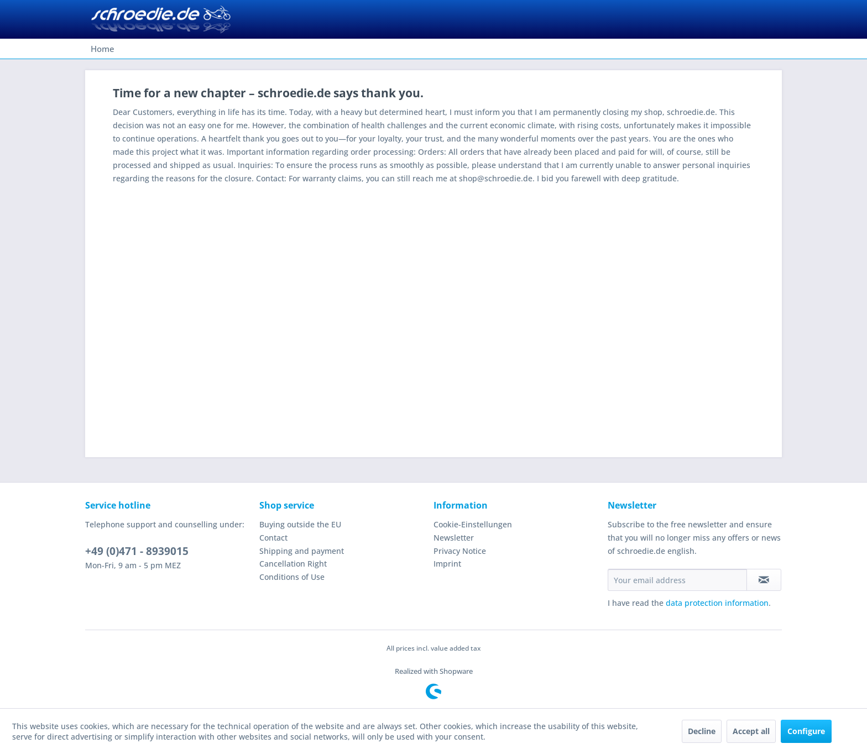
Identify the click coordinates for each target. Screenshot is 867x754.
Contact (273, 537)
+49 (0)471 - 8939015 (137, 551)
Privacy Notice (459, 551)
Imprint (447, 563)
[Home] (102, 49)
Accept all (751, 731)
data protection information (717, 603)
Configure (806, 731)
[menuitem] (102, 49)
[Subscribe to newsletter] (763, 580)
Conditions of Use (292, 577)
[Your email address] (677, 580)
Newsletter (453, 537)
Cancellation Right (293, 563)
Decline (701, 731)
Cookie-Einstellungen (472, 524)
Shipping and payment (301, 551)
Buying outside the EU (300, 524)
